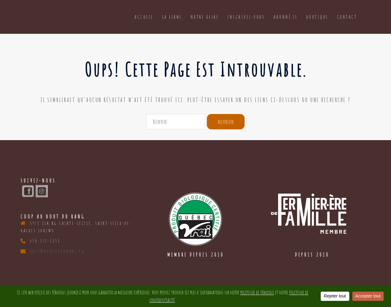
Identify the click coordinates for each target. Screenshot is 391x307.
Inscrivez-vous (246, 17)
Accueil (143, 17)
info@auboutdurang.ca (57, 251)
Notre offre (205, 17)
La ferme (172, 17)
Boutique (317, 17)
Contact (347, 17)
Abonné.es (285, 17)
